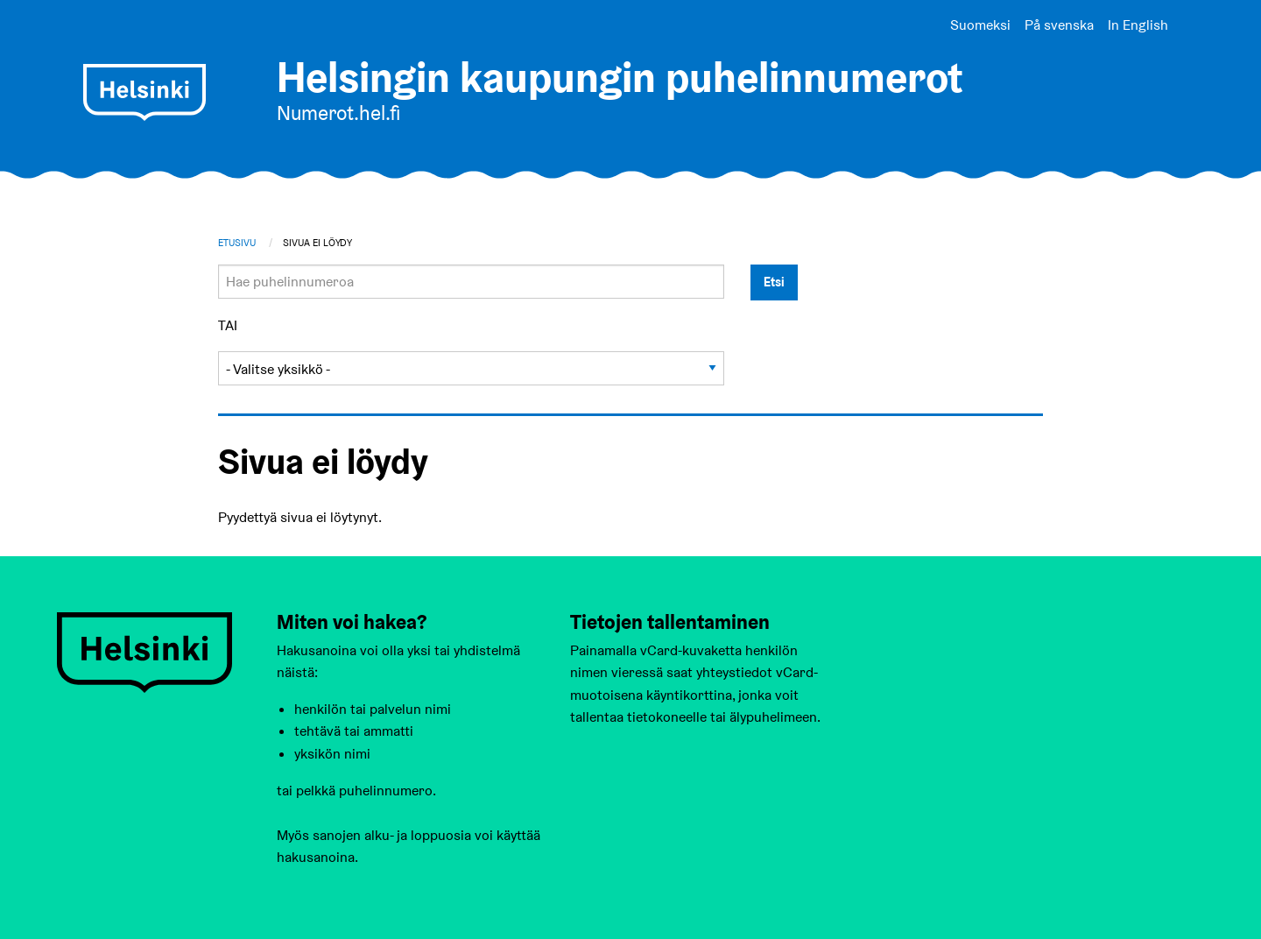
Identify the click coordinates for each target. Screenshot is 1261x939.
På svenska (1059, 25)
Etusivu (237, 243)
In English (1138, 25)
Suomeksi (980, 25)
